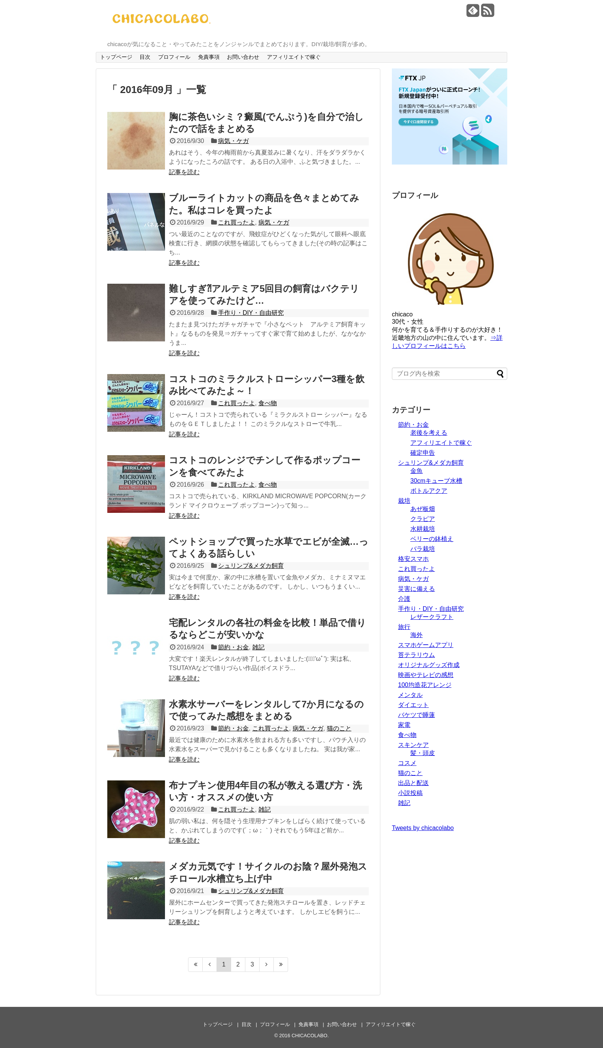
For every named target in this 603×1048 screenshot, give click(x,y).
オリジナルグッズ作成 (429, 665)
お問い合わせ (243, 57)
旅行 (404, 627)
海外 (416, 635)
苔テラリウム (416, 655)
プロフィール (174, 57)
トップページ (116, 57)
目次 (145, 57)
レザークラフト (431, 617)
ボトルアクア (428, 490)
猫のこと (339, 728)
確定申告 (422, 452)
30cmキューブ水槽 (436, 480)
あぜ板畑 (422, 509)
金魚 (416, 470)
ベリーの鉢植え (431, 539)
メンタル (410, 695)
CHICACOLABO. (310, 1035)
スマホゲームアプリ (425, 645)
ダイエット (413, 705)
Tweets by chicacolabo (423, 828)
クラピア (422, 519)
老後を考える (428, 432)
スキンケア (413, 745)
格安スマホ (413, 559)
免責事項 (209, 57)
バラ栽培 (422, 549)
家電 (404, 725)
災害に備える (416, 589)
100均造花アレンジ (424, 685)
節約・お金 (233, 647)
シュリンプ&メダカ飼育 (251, 565)
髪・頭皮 (422, 753)
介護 (404, 599)
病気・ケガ (233, 141)
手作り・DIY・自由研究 (251, 312)
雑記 (258, 647)
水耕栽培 (422, 529)
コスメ (407, 763)
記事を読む (184, 172)
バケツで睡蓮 (416, 715)
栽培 (404, 500)
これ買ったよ (236, 222)
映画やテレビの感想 (425, 675)
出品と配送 (413, 783)
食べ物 (267, 403)
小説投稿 (410, 793)
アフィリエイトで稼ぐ (294, 57)
